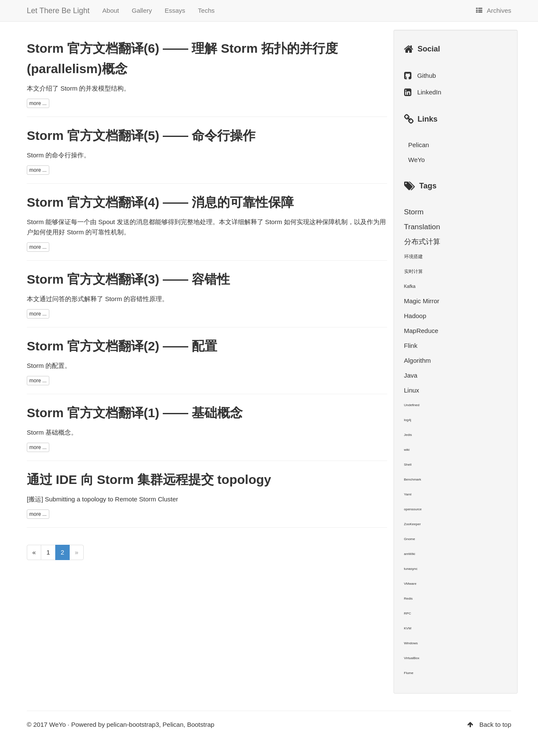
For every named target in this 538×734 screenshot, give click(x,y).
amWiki (409, 554)
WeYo (416, 159)
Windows (411, 643)
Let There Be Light (58, 10)
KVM (407, 628)
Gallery (142, 10)
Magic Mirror (421, 300)
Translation (422, 226)
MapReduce (421, 330)
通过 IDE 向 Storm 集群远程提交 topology (149, 479)
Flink (411, 345)
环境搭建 (413, 256)
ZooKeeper (412, 524)
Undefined (411, 405)
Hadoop (415, 315)
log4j (407, 420)
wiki (407, 450)
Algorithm (417, 360)
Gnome (409, 539)
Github (426, 75)
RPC (407, 613)
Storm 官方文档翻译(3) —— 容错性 (128, 279)
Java (411, 375)
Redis (408, 598)
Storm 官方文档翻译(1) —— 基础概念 (135, 413)
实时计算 (413, 271)
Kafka (410, 286)
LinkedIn (429, 92)
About (110, 10)
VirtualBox (411, 658)
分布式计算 (422, 241)
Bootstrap (200, 724)
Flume (408, 673)
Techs (206, 10)
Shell (408, 465)
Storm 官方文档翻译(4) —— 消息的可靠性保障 (160, 202)
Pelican (418, 144)
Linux (411, 390)
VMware (410, 584)
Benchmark (412, 479)
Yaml (408, 494)
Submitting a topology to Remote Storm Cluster (111, 499)
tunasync (411, 569)
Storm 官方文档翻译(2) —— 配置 (122, 346)
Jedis (408, 435)
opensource (413, 509)
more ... (38, 103)
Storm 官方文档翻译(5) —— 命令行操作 (141, 135)
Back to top (495, 724)
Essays (175, 10)
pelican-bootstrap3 (133, 724)
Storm (414, 212)
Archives (493, 10)
